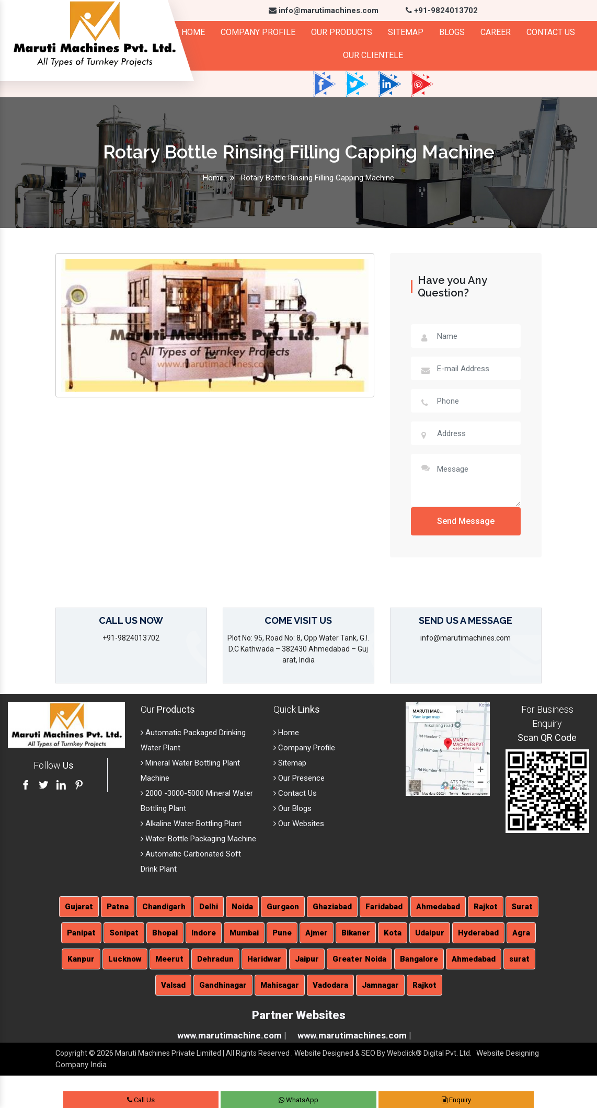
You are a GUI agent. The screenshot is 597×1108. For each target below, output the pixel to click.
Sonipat (124, 933)
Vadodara (330, 985)
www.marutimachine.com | (231, 1035)
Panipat (81, 933)
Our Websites (298, 823)
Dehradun (215, 959)
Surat (522, 906)
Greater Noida (359, 959)
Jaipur (307, 959)
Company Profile (258, 32)
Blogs (452, 32)
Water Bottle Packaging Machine (198, 838)
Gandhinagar (223, 985)
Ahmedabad (438, 906)
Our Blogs (292, 808)
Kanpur (81, 959)
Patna (118, 906)
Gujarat (79, 906)
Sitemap (405, 32)
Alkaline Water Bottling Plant (191, 823)
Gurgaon (283, 906)
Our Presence (299, 778)
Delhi (208, 906)
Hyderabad (478, 933)
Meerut (169, 959)
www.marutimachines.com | (354, 1035)
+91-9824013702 (442, 10)
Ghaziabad (332, 906)
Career (495, 32)
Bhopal (165, 933)
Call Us (141, 1100)
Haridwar (264, 959)
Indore (203, 933)
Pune (282, 933)
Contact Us (550, 32)
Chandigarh (164, 906)
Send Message (466, 521)
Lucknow (125, 959)
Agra (521, 933)
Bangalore (419, 959)
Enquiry (456, 1100)
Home (188, 32)
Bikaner (355, 933)
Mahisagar (279, 985)
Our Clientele (373, 55)
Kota (392, 933)
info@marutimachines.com (323, 10)
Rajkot (486, 906)
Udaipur (429, 933)
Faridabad (384, 906)
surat (519, 959)
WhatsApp (298, 1100)
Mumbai (244, 933)
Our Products (341, 32)
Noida (242, 906)
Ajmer (316, 933)
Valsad (173, 985)
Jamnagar (380, 985)
